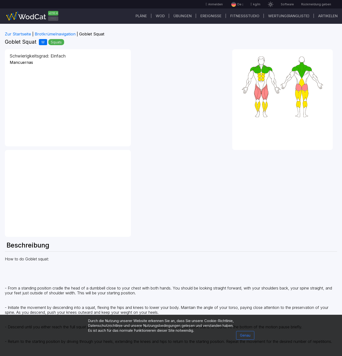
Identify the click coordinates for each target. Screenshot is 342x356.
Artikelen (328, 16)
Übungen (182, 16)
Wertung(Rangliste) (288, 16)
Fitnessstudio (244, 16)
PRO (53, 18)
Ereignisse (211, 16)
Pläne (141, 16)
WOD (160, 16)
